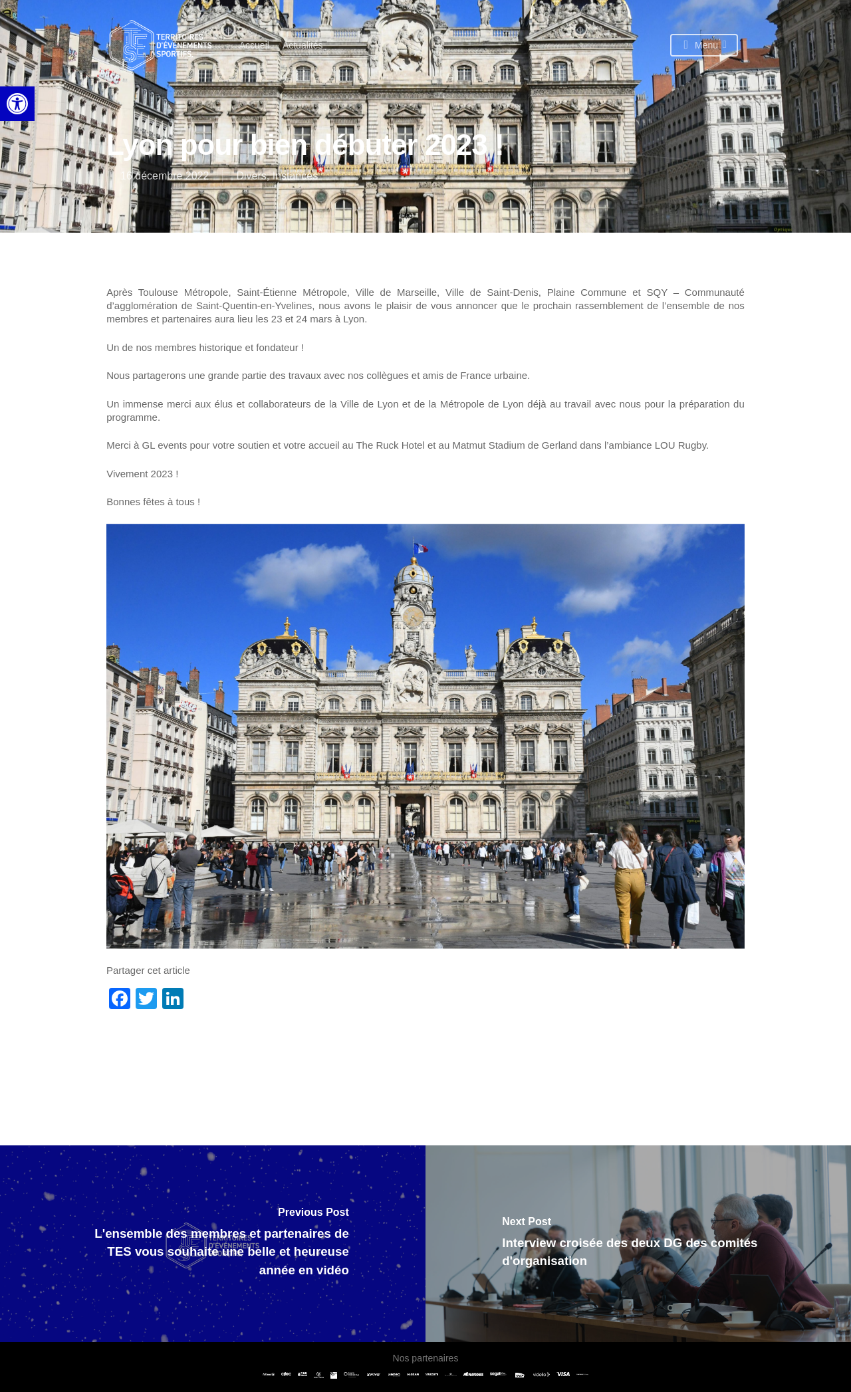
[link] (17, 103)
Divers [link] (251, 175)
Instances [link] (295, 175)
